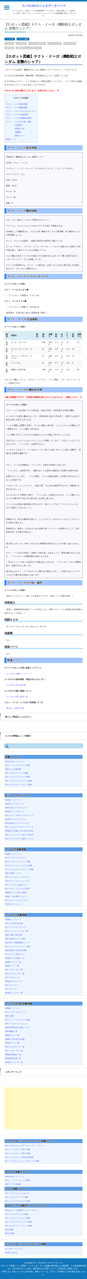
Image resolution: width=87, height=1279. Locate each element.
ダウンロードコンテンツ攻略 (18, 862)
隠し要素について (14, 873)
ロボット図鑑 (23, 39)
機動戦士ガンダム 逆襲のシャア (28, 48)
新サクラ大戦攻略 (14, 769)
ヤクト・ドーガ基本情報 (16, 104)
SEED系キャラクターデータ (18, 823)
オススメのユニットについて (18, 877)
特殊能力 (19, 125)
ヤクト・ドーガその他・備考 (18, 122)
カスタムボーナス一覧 (16, 973)
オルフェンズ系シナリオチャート (20, 815)
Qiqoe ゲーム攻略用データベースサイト (23, 1210)
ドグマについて (13, 977)
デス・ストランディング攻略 (18, 765)
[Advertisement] (43, 1108)
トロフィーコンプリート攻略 (18, 946)
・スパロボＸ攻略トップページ (18, 674)
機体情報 (9, 48)
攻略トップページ (14, 800)
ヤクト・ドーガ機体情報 (16, 107)
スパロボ (9, 43)
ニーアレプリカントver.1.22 (18, 1193)
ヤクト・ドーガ (54, 43)
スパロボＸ (21, 43)
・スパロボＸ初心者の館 (15, 685)
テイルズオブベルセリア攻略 (18, 777)
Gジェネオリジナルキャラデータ (20, 827)
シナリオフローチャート (16, 858)
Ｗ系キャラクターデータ (16, 819)
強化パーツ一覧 (13, 966)
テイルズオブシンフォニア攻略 (19, 785)
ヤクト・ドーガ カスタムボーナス (21, 111)
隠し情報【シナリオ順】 (16, 939)
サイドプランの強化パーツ (17, 885)
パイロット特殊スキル (16, 954)
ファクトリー (12, 989)
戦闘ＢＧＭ (20, 128)
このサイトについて (15, 1249)
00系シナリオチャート (16, 811)
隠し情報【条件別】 (15, 935)
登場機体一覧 (12, 1031)
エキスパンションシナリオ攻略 (19, 865)
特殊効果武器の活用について (18, 1027)
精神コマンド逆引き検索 (16, 892)
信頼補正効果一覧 (14, 1058)
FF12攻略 (10, 1233)
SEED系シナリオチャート (17, 808)
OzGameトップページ (15, 761)
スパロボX (10, 39)
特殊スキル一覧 (13, 1043)
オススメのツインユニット (17, 1024)
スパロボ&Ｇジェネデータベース (44, 5)
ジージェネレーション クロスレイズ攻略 (23, 1161)
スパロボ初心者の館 (15, 923)
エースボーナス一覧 (15, 970)
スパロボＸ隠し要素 (37, 43)
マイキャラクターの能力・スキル (20, 839)
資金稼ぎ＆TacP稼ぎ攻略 (17, 950)
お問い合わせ (12, 1252)
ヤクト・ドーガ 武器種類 (17, 114)
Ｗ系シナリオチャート (16, 804)
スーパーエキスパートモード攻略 (20, 869)
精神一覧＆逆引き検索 (16, 1039)
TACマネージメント (15, 904)
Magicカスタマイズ (14, 981)
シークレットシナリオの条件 (18, 889)
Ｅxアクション (12, 985)
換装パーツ (20, 135)
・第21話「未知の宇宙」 (15, 708)
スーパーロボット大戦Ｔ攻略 (18, 1149)
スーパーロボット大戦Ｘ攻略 (18, 1153)
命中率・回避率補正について (18, 943)
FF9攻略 (10, 1230)
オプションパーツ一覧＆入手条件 (20, 835)
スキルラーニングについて (17, 900)
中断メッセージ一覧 (15, 993)
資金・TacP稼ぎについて (17, 896)
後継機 (18, 132)
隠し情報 (10, 1016)
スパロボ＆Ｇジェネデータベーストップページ (25, 1145)
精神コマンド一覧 (14, 962)
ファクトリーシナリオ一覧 (17, 931)
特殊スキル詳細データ (16, 958)
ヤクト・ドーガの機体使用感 (18, 118)
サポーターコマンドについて (18, 881)
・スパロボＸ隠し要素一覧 (16, 696)
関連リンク (11, 139)
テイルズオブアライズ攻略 (17, 773)
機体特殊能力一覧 (14, 1055)
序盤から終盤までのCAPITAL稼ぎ (20, 831)
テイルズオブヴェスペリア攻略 (19, 781)
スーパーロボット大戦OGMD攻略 (20, 1157)
